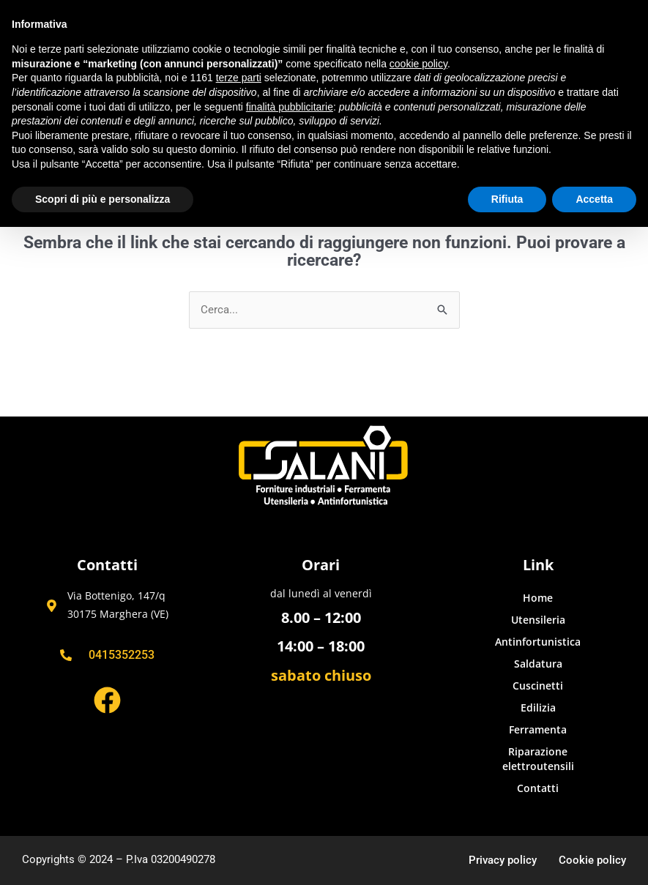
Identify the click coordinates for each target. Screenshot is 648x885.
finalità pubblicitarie (289, 107)
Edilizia (538, 707)
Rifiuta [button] (507, 199)
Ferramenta (538, 729)
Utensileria (538, 620)
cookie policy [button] (418, 64)
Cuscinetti (538, 685)
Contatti (538, 788)
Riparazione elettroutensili (538, 758)
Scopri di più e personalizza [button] (102, 199)
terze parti (238, 77)
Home (538, 598)
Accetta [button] (594, 199)
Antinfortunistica (538, 642)
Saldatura (538, 664)
